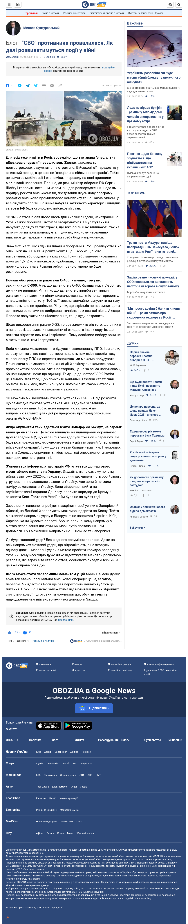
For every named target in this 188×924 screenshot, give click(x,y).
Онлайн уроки (68, 775)
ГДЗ (38, 775)
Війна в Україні (50, 13)
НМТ (98, 775)
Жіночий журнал (86, 833)
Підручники (50, 775)
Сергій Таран (136, 441)
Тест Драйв (42, 786)
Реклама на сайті (46, 670)
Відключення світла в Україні (107, 13)
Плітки (50, 833)
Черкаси (86, 751)
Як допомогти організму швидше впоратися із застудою (147, 481)
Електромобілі (60, 786)
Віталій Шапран (138, 466)
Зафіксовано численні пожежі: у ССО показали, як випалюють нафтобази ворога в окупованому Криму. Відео (153, 282)
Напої (52, 798)
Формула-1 (87, 763)
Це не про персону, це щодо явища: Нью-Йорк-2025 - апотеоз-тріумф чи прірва (145, 411)
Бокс (75, 763)
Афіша (39, 833)
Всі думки (136, 527)
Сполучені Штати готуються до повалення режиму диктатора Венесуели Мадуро (152, 259)
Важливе (135, 23)
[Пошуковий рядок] (179, 4)
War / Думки (12, 57)
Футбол (40, 763)
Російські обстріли (74, 13)
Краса (60, 833)
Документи (78, 670)
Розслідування (108, 740)
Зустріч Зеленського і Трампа (146, 13)
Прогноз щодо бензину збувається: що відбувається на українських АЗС (144, 160)
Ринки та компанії (46, 810)
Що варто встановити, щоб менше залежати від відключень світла (153, 89)
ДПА (81, 775)
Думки (132, 343)
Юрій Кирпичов (138, 365)
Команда (77, 664)
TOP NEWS (136, 193)
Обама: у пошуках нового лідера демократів (147, 509)
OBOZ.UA (158, 856)
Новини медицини (46, 821)
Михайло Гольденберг (141, 490)
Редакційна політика (43, 641)
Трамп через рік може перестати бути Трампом (147, 433)
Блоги (125, 740)
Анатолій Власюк (139, 516)
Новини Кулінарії (68, 798)
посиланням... (66, 619)
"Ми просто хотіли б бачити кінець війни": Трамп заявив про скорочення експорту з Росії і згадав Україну (153, 313)
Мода (70, 833)
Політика (35, 740)
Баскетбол (53, 763)
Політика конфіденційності (159, 664)
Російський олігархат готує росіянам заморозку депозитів (148, 456)
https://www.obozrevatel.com (126, 849)
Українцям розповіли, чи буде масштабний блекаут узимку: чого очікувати (153, 77)
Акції (74, 786)
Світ (55, 740)
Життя (79, 740)
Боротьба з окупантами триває (146, 292)
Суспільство (152, 740)
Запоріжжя (61, 751)
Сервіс (83, 786)
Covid (79, 821)
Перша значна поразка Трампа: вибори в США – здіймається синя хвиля (142, 356)
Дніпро (74, 751)
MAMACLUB (67, 821)
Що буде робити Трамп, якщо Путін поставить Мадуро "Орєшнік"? (146, 386)
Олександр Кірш (138, 420)
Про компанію (44, 664)
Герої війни (31, 13)
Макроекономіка (69, 810)
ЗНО (90, 775)
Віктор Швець (137, 395)
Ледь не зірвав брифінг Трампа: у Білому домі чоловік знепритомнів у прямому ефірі (145, 114)
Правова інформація (119, 664)
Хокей (66, 763)
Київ (38, 751)
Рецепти (41, 798)
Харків (47, 751)
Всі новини (174, 740)
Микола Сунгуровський (41, 28)
